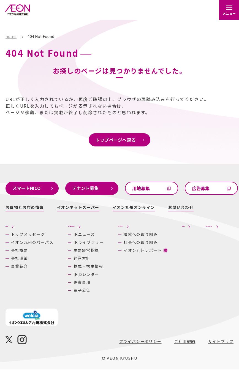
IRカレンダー (72, 281)
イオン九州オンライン (134, 207)
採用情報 (164, 228)
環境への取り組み (128, 243)
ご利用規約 (184, 348)
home (11, 36)
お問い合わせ (181, 207)
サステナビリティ (122, 228)
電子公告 (67, 296)
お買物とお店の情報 (25, 207)
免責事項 (67, 288)
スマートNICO (26, 188)
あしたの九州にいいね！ (209, 228)
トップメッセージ (21, 236)
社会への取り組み (128, 255)
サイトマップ (220, 348)
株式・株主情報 (74, 273)
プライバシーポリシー (140, 348)
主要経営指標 (71, 257)
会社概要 (19, 260)
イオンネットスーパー (78, 207)
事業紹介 (19, 276)
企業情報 (15, 224)
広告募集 (201, 188)
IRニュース (69, 241)
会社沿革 (19, 268)
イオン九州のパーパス (23, 249)
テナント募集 (85, 188)
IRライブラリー (74, 249)
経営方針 (67, 265)
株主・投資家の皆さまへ (70, 228)
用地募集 (141, 188)
